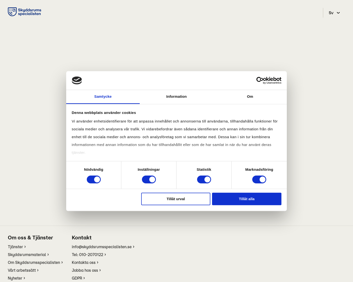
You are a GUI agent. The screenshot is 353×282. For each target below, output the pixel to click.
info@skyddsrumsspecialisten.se (102, 247)
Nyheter (15, 278)
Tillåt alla (246, 199)
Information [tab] (176, 97)
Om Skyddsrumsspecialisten (34, 262)
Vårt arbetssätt (22, 270)
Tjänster (15, 247)
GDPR (77, 278)
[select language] (335, 13)
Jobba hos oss (85, 270)
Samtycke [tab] (103, 97)
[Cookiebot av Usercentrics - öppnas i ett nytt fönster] (260, 80)
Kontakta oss (84, 262)
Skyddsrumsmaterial (27, 254)
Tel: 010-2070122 (87, 254)
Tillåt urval (175, 199)
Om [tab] (250, 97)
